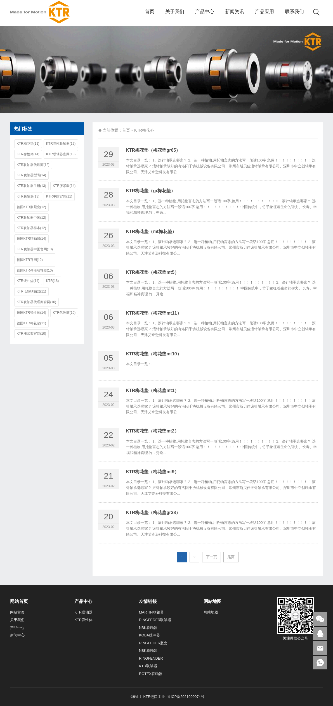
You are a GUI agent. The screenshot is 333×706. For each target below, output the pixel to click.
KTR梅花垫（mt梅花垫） (151, 231)
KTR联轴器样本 (31, 228)
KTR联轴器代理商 (33, 165)
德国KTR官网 (30, 260)
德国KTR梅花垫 (31, 323)
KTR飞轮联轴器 (31, 291)
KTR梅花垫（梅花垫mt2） (152, 431)
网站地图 (211, 612)
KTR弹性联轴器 (60, 143)
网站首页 (17, 612)
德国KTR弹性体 (31, 312)
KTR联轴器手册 (31, 186)
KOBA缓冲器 (149, 635)
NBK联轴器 (148, 628)
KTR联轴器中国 (31, 217)
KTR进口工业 (154, 697)
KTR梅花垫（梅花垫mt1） (152, 390)
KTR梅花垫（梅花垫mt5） (152, 272)
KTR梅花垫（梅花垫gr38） (153, 512)
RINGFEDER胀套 (153, 643)
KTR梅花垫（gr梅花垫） (151, 190)
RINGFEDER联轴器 (155, 620)
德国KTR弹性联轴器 (35, 270)
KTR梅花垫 (28, 143)
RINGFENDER (151, 658)
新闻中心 (17, 635)
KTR (52, 281)
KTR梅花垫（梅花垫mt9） (152, 471)
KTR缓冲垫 (28, 281)
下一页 (211, 557)
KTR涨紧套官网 (31, 333)
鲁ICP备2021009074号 (185, 697)
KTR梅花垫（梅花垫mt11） (153, 313)
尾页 (231, 557)
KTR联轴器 (28, 196)
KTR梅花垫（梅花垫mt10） (153, 353)
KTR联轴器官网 (60, 154)
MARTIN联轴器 (151, 612)
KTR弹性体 (28, 154)
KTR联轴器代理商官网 (36, 302)
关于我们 (17, 620)
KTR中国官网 (59, 196)
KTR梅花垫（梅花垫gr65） (153, 150)
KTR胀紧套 (64, 186)
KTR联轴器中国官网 (35, 249)
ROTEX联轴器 (150, 674)
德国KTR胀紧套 (31, 207)
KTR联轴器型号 (31, 175)
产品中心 (17, 628)
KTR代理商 (64, 312)
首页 (126, 130)
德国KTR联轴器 (31, 238)
